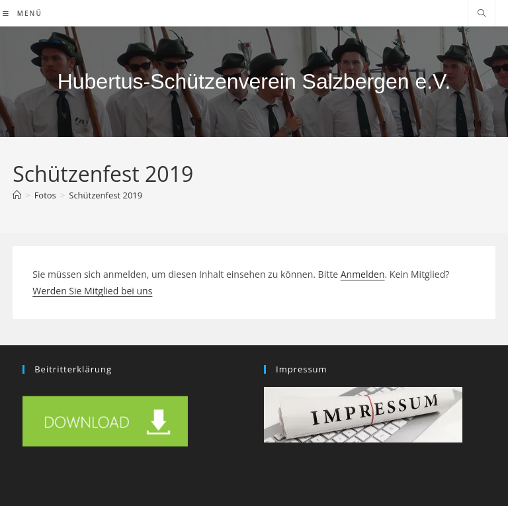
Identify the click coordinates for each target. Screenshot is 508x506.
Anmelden (363, 274)
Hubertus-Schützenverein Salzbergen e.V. (254, 81)
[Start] (17, 195)
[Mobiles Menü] (22, 13)
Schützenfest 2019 (105, 195)
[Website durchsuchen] (481, 14)
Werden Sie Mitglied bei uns (92, 290)
